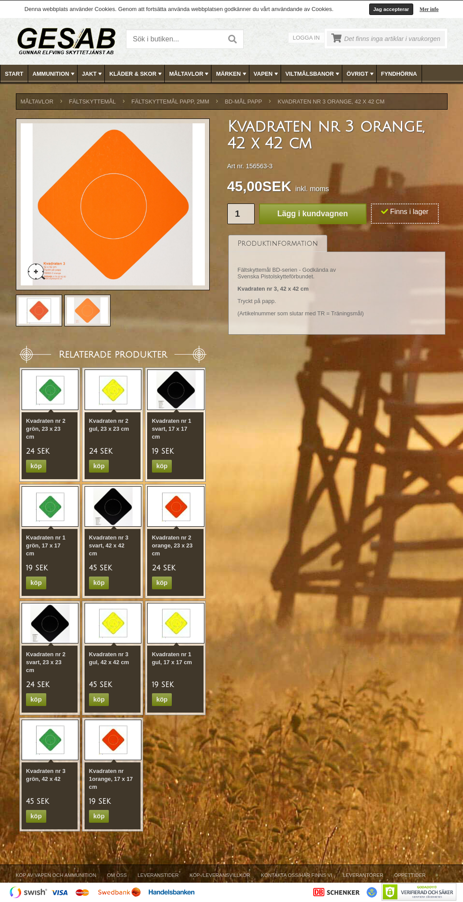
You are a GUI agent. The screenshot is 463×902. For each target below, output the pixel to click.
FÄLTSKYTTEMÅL (92, 101)
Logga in (306, 37)
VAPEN (267, 74)
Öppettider (410, 875)
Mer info (429, 9)
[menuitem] (14, 74)
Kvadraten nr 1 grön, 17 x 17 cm (46, 545)
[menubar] (231, 74)
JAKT (93, 74)
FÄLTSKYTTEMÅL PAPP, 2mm (170, 101)
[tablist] (337, 285)
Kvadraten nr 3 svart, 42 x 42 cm (109, 545)
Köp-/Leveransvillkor (219, 875)
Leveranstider (157, 875)
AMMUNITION (54, 74)
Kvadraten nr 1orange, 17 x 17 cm (111, 779)
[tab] (277, 243)
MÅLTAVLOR (189, 74)
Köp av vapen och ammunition (56, 875)
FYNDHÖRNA (399, 73)
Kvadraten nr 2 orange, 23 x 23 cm (172, 545)
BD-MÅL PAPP (243, 101)
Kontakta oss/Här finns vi (296, 875)
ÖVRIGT (361, 74)
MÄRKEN (232, 74)
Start (14, 73)
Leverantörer (363, 875)
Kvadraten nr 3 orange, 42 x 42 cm (331, 101)
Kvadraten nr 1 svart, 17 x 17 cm (172, 429)
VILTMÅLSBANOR (313, 74)
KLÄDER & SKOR (136, 74)
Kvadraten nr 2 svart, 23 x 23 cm (46, 662)
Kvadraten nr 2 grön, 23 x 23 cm (46, 429)
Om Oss (117, 875)
